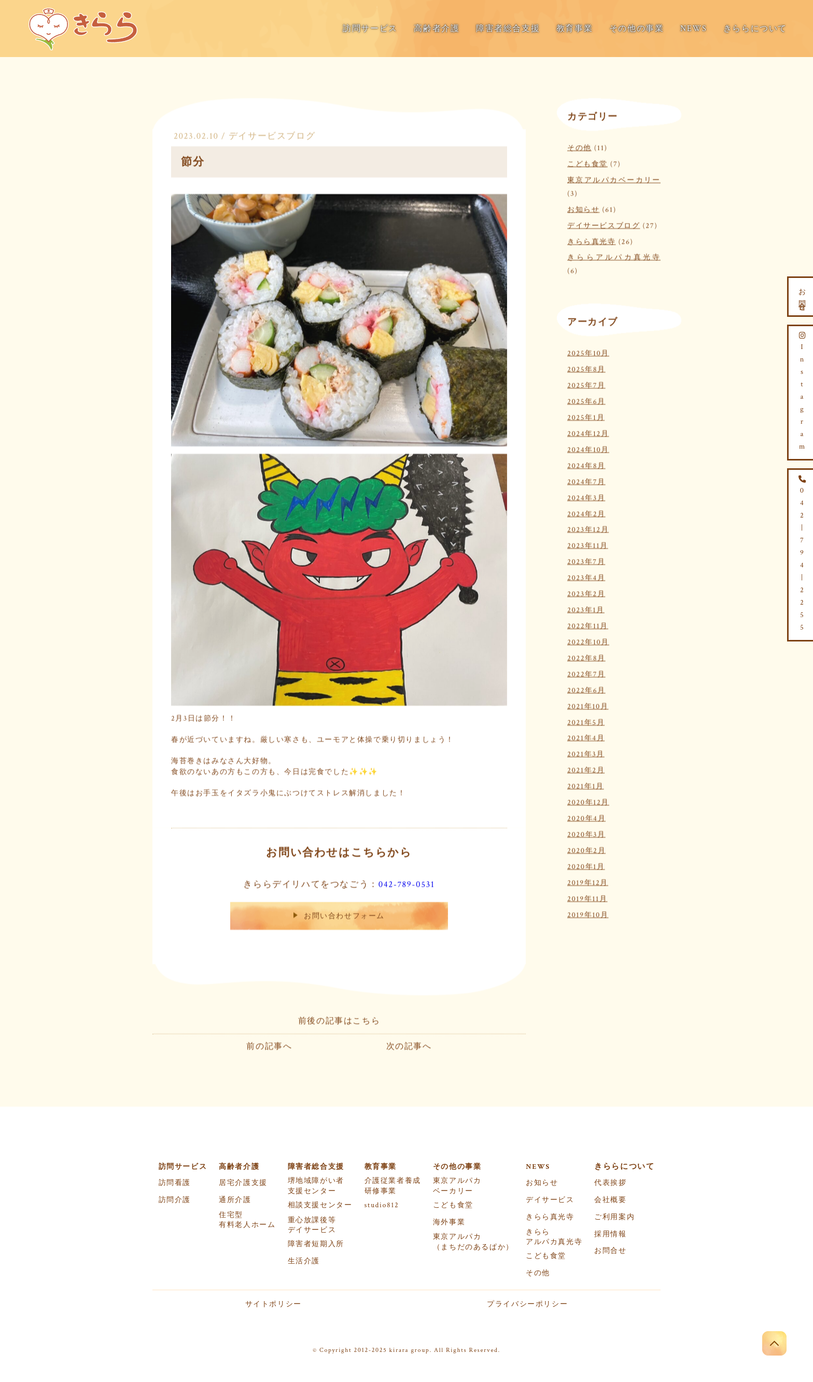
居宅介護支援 (243, 1183)
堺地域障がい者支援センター (316, 1185)
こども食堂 (587, 162)
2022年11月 (587, 625)
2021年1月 (585, 785)
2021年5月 (586, 720)
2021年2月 (586, 769)
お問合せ (610, 1250)
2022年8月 (586, 656)
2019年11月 (587, 897)
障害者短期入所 (316, 1244)
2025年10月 (588, 352)
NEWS (693, 29)
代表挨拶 (610, 1183)
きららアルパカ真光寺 (614, 256)
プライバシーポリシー (527, 1304)
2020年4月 (586, 817)
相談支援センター (320, 1205)
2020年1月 (586, 865)
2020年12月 (588, 801)
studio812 (382, 1205)
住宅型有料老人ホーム (247, 1220)
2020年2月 (586, 849)
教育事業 (574, 29)
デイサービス (550, 1200)
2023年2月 (586, 592)
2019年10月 (588, 913)
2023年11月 (587, 544)
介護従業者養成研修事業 (393, 1185)
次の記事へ (409, 1045)
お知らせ (583, 208)
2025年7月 (586, 384)
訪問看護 (175, 1183)
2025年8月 (586, 368)
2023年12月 (588, 528)
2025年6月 (586, 400)
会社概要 (610, 1200)
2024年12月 (588, 432)
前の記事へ (269, 1045)
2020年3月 (586, 833)
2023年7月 (586, 560)
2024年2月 (586, 512)
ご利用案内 (614, 1217)
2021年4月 (586, 737)
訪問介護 (175, 1200)
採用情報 (610, 1234)
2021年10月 (588, 704)
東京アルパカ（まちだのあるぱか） (473, 1241)
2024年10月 (588, 448)
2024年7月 (586, 480)
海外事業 (449, 1222)
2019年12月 (587, 881)
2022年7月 (586, 672)
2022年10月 (588, 641)
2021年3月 (586, 753)
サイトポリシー (273, 1304)
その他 (579, 146)
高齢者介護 (436, 29)
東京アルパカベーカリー (614, 179)
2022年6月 (586, 688)
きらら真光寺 (591, 240)
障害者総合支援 (508, 29)
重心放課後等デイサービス (312, 1225)
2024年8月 (586, 464)
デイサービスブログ (272, 135)
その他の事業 (636, 29)
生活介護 (304, 1261)
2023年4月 (586, 576)
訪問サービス (370, 29)
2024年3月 (586, 496)
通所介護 (235, 1200)
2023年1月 (586, 608)
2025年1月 (586, 416)
